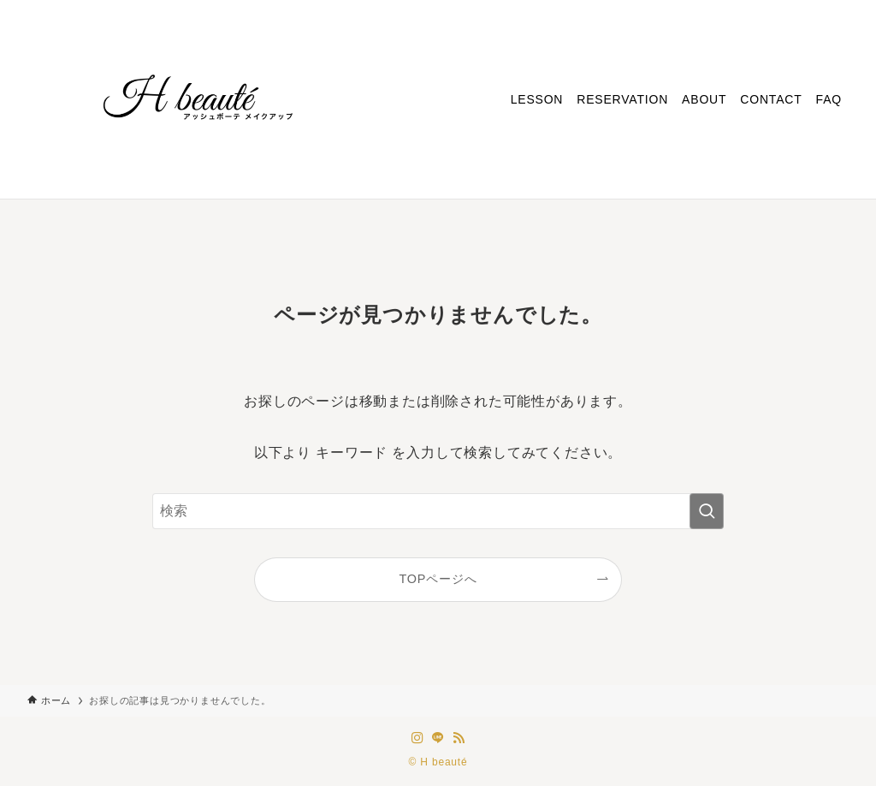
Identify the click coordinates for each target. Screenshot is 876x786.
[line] (438, 738)
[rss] (458, 738)
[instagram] (417, 738)
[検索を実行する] (707, 511)
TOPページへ (438, 579)
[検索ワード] (438, 511)
